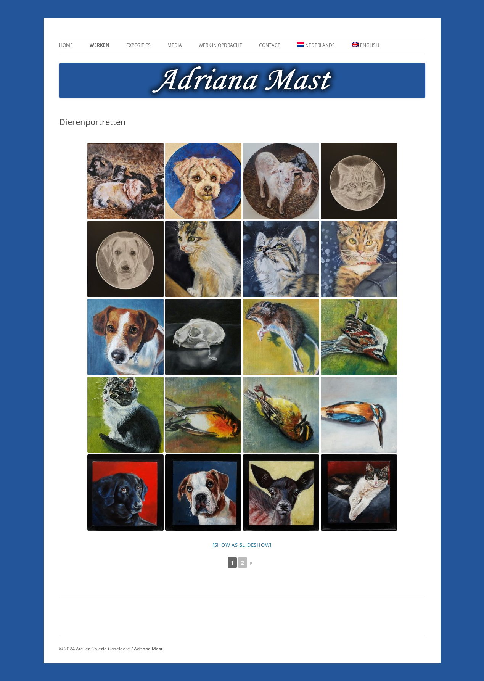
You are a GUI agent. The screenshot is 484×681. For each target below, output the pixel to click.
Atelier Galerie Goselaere (103, 649)
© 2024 (67, 649)
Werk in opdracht (220, 45)
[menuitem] (316, 45)
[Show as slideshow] (242, 544)
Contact (269, 45)
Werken (99, 45)
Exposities (138, 45)
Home (66, 45)
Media (174, 45)
